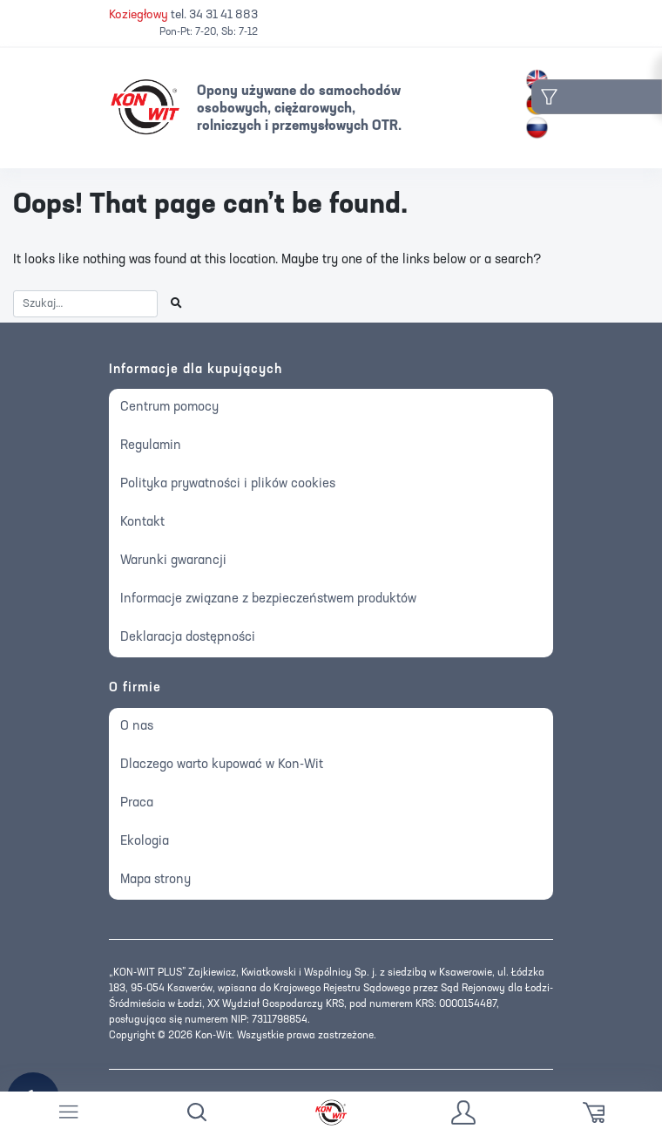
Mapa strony (155, 880)
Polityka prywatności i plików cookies (227, 484)
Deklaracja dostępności (187, 637)
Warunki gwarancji (173, 561)
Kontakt (142, 522)
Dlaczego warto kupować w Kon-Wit (221, 765)
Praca (136, 803)
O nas (136, 726)
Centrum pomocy (169, 407)
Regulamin (150, 445)
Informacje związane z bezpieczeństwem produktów (268, 599)
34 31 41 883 (223, 15)
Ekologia (144, 841)
